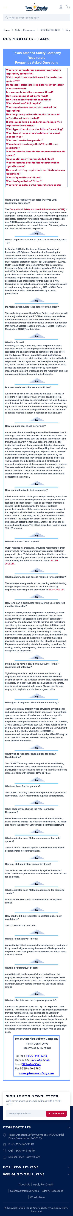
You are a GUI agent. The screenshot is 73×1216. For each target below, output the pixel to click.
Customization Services (24, 1191)
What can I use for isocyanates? (24, 140)
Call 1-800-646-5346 (21, 1150)
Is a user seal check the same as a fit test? (29, 92)
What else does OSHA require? (24, 103)
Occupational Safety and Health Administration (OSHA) (37, 209)
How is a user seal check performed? (27, 95)
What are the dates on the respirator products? (33, 184)
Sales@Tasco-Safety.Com (24, 1157)
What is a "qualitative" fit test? (24, 181)
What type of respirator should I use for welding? (34, 129)
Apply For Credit (43, 1184)
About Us (24, 1184)
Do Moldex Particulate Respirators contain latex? (35, 84)
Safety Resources (52, 1191)
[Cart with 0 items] (68, 7)
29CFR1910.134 (56, 589)
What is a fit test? (16, 88)
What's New (37, 1197)
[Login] (61, 7)
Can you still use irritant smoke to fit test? (30, 158)
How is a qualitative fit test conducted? (28, 99)
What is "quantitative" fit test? (24, 177)
